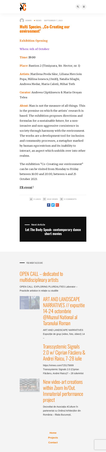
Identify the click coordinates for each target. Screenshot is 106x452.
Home (53, 432)
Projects (53, 437)
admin (26, 20)
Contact (53, 442)
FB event (26, 187)
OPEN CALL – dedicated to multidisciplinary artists (41, 276)
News (38, 21)
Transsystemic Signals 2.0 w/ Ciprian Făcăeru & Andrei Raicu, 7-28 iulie (64, 352)
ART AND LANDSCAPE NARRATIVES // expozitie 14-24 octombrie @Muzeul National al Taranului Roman (64, 311)
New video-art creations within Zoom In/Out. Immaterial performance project (63, 390)
